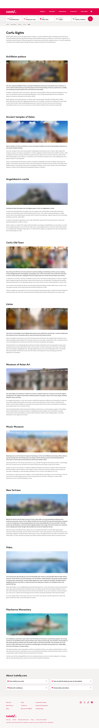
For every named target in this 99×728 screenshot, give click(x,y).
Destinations (13, 24)
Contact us (24, 705)
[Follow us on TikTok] (88, 702)
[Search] (90, 18)
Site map (8, 719)
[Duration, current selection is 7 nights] (63, 18)
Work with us (9, 705)
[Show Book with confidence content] (27, 687)
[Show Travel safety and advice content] (71, 687)
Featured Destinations (42, 705)
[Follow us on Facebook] (92, 702)
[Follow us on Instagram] (81, 702)
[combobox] (15, 19)
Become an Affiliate (26, 708)
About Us (8, 702)
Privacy (32, 719)
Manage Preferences (23, 719)
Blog (7, 708)
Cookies (14, 719)
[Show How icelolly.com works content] (27, 681)
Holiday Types (39, 708)
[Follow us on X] (84, 702)
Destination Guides (41, 702)
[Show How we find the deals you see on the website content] (71, 681)
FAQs (22, 702)
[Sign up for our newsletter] (91, 11)
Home (7, 24)
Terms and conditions (41, 719)
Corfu (24, 24)
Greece (19, 24)
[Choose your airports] (30, 18)
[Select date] (47, 18)
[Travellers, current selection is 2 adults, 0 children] (79, 18)
